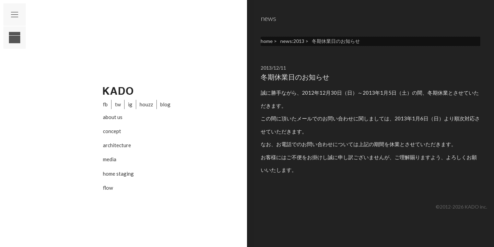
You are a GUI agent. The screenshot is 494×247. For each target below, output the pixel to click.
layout (14, 37)
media (109, 159)
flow (108, 188)
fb (105, 104)
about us (112, 117)
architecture (117, 145)
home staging (118, 173)
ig (130, 104)
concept (112, 131)
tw (118, 104)
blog (165, 104)
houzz (146, 104)
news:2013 (292, 41)
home (267, 41)
